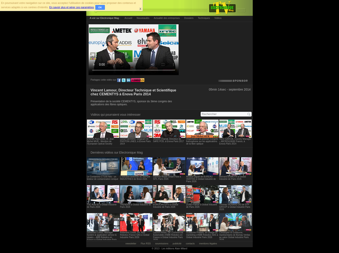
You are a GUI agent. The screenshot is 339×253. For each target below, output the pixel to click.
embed (137, 80)
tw (124, 80)
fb (119, 80)
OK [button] (100, 7)
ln (128, 80)
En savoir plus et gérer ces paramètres (71, 7)
